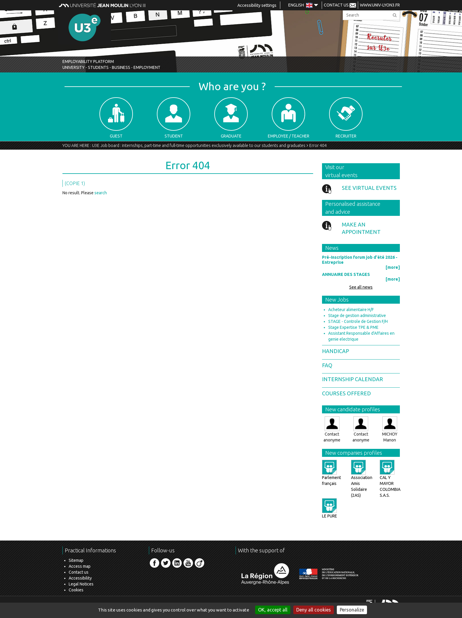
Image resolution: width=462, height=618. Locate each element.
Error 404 (318, 145)
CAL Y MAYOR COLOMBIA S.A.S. (390, 480)
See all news (361, 287)
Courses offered (346, 393)
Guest (116, 117)
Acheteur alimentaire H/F (351, 309)
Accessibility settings (256, 5)
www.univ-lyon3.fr (380, 5)
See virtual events (369, 188)
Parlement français (331, 475)
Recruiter (346, 117)
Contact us (78, 572)
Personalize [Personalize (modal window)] (352, 609)
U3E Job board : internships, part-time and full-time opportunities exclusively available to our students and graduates (198, 145)
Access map (80, 566)
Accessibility (80, 578)
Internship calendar (352, 379)
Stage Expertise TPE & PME (353, 327)
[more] (393, 267)
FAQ (327, 365)
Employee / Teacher (288, 117)
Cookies (76, 590)
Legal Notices (81, 584)
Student (173, 117)
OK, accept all (272, 609)
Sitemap (76, 560)
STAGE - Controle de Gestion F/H (358, 321)
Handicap (335, 351)
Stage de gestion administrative (357, 315)
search (100, 192)
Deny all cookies (313, 609)
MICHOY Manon (389, 429)
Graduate (231, 117)
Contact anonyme (331, 429)
